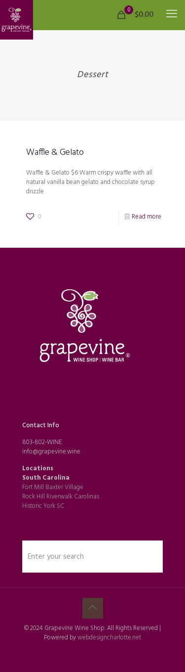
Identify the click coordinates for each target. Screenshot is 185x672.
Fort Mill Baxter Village (52, 487)
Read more (146, 217)
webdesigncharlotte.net (109, 637)
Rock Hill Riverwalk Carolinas (60, 497)
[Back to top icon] (92, 608)
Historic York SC (43, 506)
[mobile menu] (171, 14)
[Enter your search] (92, 556)
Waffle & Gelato (55, 152)
